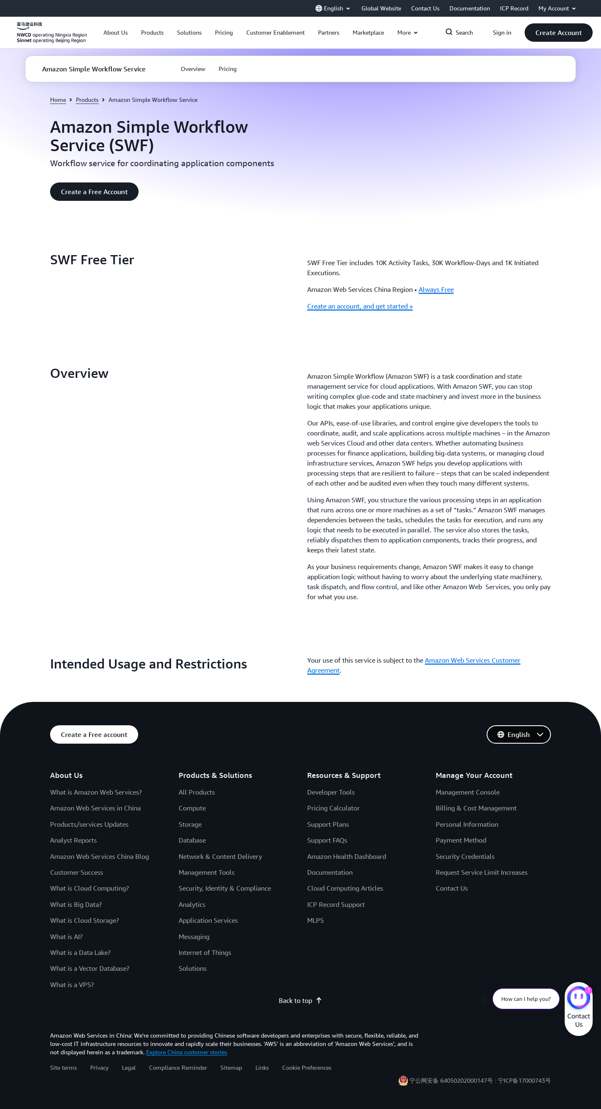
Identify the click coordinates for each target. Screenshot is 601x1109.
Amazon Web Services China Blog (99, 856)
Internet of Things (205, 952)
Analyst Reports (73, 840)
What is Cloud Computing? (89, 888)
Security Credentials (465, 856)
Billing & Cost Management (476, 808)
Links (262, 1067)
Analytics (192, 904)
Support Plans (328, 824)
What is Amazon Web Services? (96, 792)
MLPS (315, 920)
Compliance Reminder (178, 1067)
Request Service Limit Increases (482, 872)
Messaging (194, 936)
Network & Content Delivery (220, 856)
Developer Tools (331, 792)
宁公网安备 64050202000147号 (451, 1080)
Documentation (330, 872)
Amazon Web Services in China (95, 808)
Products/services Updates (89, 824)
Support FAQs (327, 840)
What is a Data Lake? (80, 952)
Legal (129, 1067)
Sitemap (231, 1067)
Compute (192, 808)
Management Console (468, 792)
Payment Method (461, 840)
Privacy (99, 1067)
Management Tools (207, 872)
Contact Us (452, 888)
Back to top (300, 1000)
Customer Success (76, 872)
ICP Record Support (336, 904)
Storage (190, 824)
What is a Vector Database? (89, 968)
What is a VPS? (72, 984)
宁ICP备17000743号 (524, 1080)
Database (192, 840)
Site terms (63, 1067)
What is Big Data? (76, 904)
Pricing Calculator (333, 808)
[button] (115, 32)
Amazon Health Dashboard (346, 856)
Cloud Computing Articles (345, 888)
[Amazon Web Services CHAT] (579, 998)
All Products (197, 792)
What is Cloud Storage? (84, 920)
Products (87, 99)
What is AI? (66, 936)
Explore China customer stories (186, 1052)
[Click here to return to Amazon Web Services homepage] (52, 37)
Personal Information (467, 824)
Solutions (193, 968)
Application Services (208, 920)
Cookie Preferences (306, 1067)
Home (58, 99)
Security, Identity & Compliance (225, 888)
